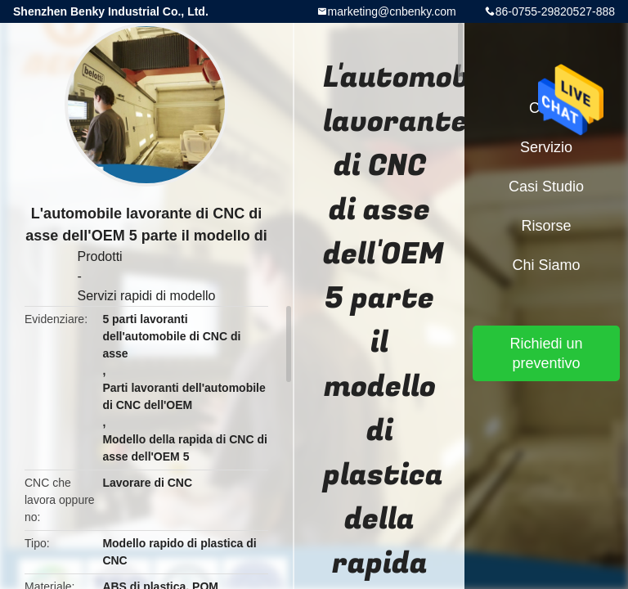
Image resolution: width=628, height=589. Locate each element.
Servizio (546, 147)
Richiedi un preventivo (545, 353)
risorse (546, 226)
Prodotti (100, 256)
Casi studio (546, 186)
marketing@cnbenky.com (392, 11)
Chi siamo (546, 265)
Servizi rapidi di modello (147, 296)
